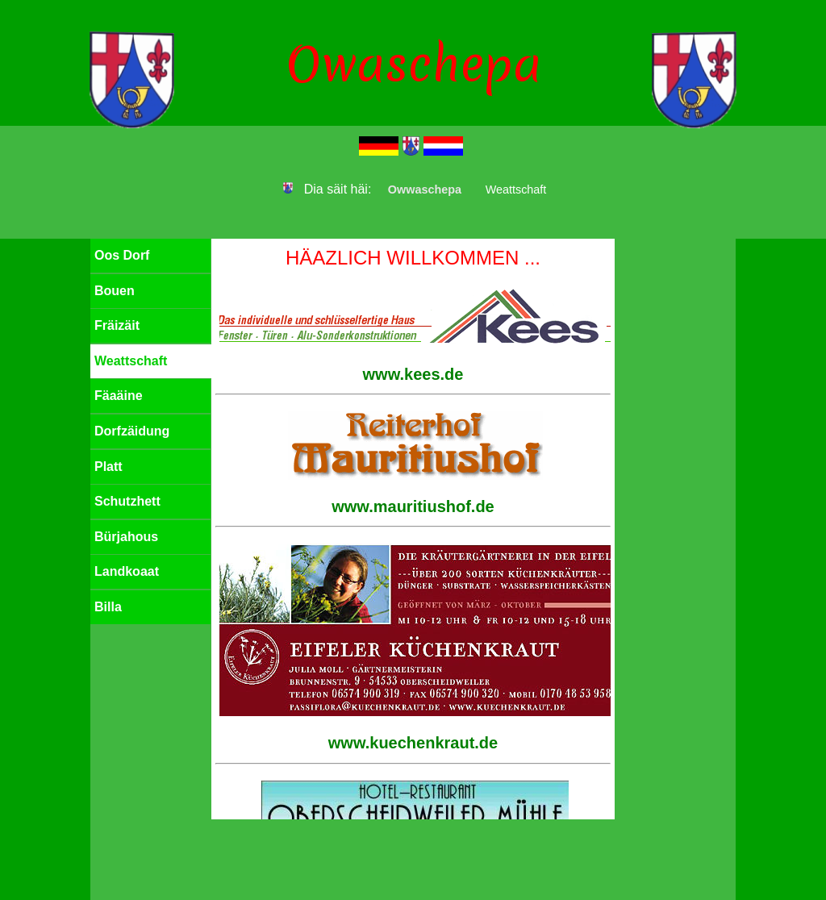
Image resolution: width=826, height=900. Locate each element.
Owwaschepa (424, 189)
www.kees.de (413, 374)
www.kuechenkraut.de (413, 743)
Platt (108, 466)
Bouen (114, 291)
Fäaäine (118, 395)
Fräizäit (117, 325)
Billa (108, 607)
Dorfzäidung (131, 431)
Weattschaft (130, 361)
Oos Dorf (121, 255)
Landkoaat (126, 571)
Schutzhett (127, 501)
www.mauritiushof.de (413, 506)
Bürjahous (126, 537)
